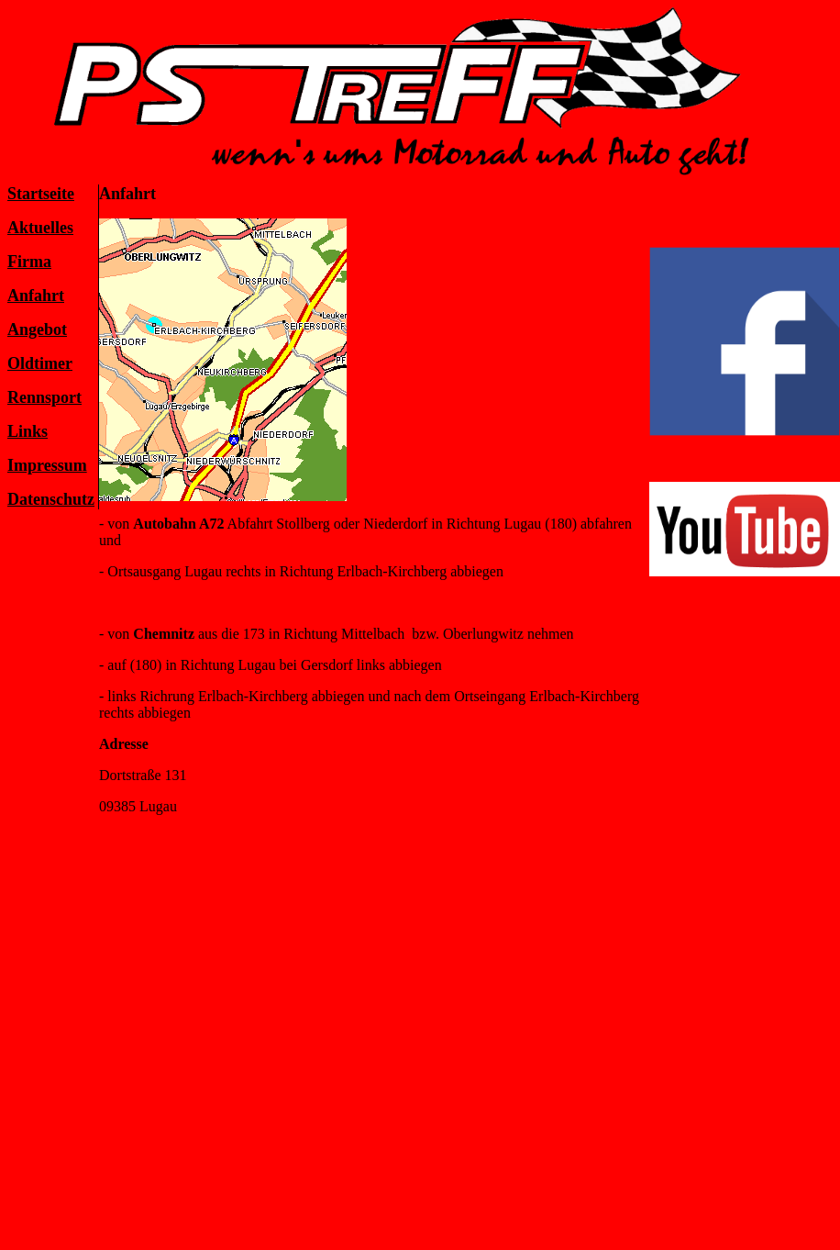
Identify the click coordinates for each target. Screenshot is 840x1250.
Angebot (37, 329)
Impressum (47, 465)
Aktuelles (40, 227)
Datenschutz (50, 499)
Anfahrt (35, 295)
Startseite (40, 193)
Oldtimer (39, 363)
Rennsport (44, 397)
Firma (29, 261)
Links (27, 431)
